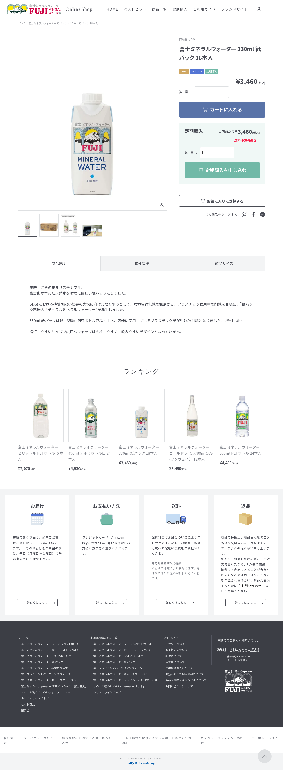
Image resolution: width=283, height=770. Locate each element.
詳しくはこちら (37, 602)
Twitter (244, 214)
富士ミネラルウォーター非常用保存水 (44, 668)
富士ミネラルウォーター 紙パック (48, 23)
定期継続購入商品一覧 (104, 637)
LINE (262, 214)
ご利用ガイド (204, 9)
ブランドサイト (234, 9)
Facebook (253, 214)
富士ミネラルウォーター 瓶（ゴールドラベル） (50, 650)
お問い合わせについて (179, 686)
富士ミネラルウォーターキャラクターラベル (48, 680)
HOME (112, 9)
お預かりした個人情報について (184, 674)
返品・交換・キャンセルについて (186, 680)
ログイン (259, 9)
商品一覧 (159, 9)
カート (278, 9)
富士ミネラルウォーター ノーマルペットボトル (50, 644)
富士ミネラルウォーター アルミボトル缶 (46, 656)
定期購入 (180, 9)
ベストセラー (135, 9)
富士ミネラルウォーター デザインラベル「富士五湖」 (54, 686)
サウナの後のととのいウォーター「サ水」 (47, 692)
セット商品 (28, 704)
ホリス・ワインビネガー (36, 698)
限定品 (25, 710)
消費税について (175, 662)
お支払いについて (176, 650)
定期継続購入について (179, 668)
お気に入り (268, 9)
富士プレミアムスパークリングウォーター (47, 674)
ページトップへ (265, 756)
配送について (173, 656)
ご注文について (175, 644)
